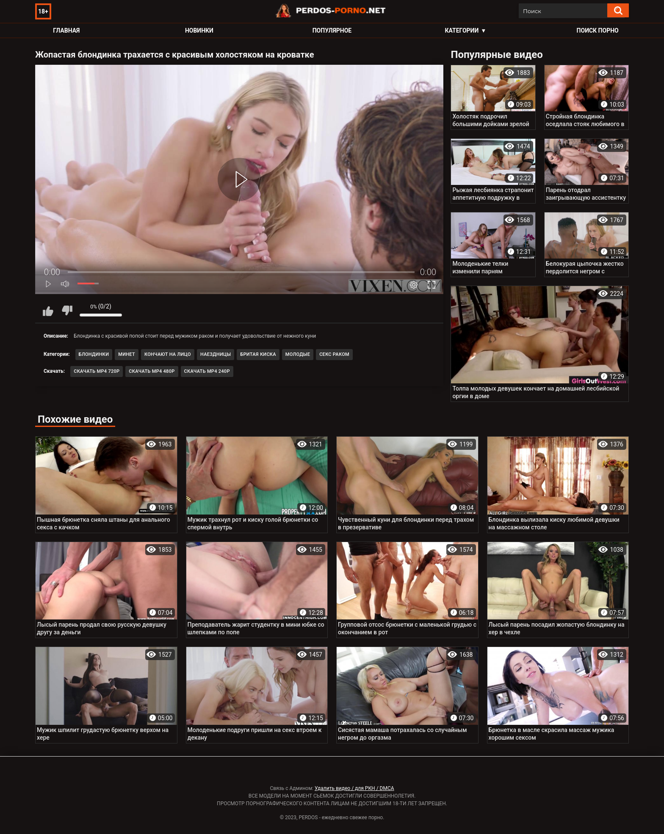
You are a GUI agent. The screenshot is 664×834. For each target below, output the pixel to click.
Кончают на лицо (167, 354)
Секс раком (334, 354)
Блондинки (94, 354)
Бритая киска (258, 354)
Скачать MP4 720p (96, 371)
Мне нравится (47, 310)
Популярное (332, 30)
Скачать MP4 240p (207, 371)
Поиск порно (598, 30)
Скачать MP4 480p (151, 371)
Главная (66, 30)
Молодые (297, 354)
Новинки (199, 30)
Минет (126, 354)
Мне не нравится (66, 310)
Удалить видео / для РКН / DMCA (354, 788)
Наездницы (215, 354)
